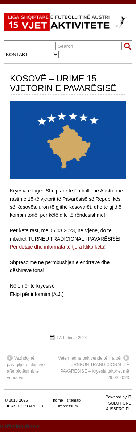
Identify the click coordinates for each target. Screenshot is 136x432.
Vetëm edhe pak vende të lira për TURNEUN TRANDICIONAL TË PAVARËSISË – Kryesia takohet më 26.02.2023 (93, 367)
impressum (68, 406)
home (58, 400)
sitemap (74, 400)
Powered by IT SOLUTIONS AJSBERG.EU (118, 403)
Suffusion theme (20, 426)
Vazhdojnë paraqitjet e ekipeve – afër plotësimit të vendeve (27, 367)
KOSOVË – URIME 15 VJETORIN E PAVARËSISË (63, 83)
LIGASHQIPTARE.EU (24, 406)
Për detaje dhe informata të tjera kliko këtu (57, 247)
